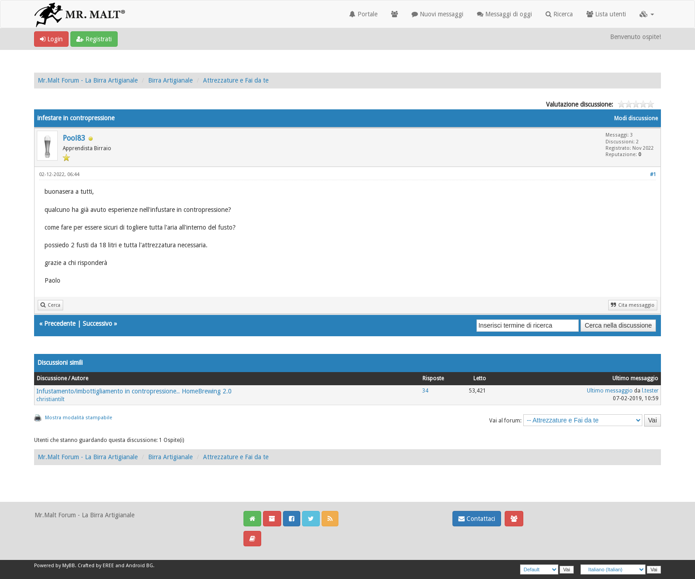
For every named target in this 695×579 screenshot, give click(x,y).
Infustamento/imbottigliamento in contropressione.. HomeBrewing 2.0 (134, 391)
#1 (653, 174)
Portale (363, 14)
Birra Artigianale (170, 80)
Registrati (94, 39)
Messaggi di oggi (504, 14)
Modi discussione (636, 118)
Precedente (59, 323)
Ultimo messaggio (610, 391)
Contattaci (476, 518)
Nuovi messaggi (437, 14)
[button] (647, 14)
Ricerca (559, 14)
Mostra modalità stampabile (78, 418)
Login (51, 39)
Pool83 (74, 138)
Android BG (139, 566)
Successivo (97, 323)
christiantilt (50, 399)
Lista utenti (606, 14)
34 (425, 391)
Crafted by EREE (96, 566)
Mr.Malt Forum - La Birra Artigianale (88, 80)
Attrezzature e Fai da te (235, 80)
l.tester (650, 391)
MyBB (68, 566)
